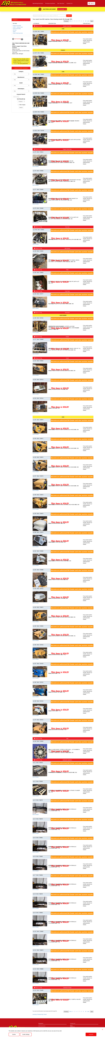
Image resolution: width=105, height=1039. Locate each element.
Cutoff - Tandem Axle (18, 27)
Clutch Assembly (17, 28)
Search (69, 15)
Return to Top (38, 26)
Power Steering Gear (18, 33)
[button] (91, 3)
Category (21, 71)
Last (88, 21)
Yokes (14, 31)
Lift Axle (15, 30)
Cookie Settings (25, 1034)
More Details (36, 45)
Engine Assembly (17, 25)
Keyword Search (21, 94)
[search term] (49, 16)
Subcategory (21, 88)
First (70, 21)
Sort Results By (21, 99)
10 (85, 21)
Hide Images (21, 104)
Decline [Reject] (14, 1034)
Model (21, 82)
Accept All (91, 1034)
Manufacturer (21, 77)
